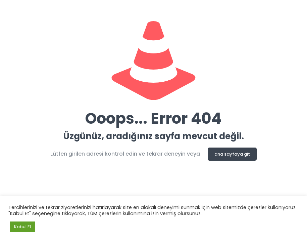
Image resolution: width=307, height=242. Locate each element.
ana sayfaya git (232, 154)
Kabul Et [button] (22, 227)
